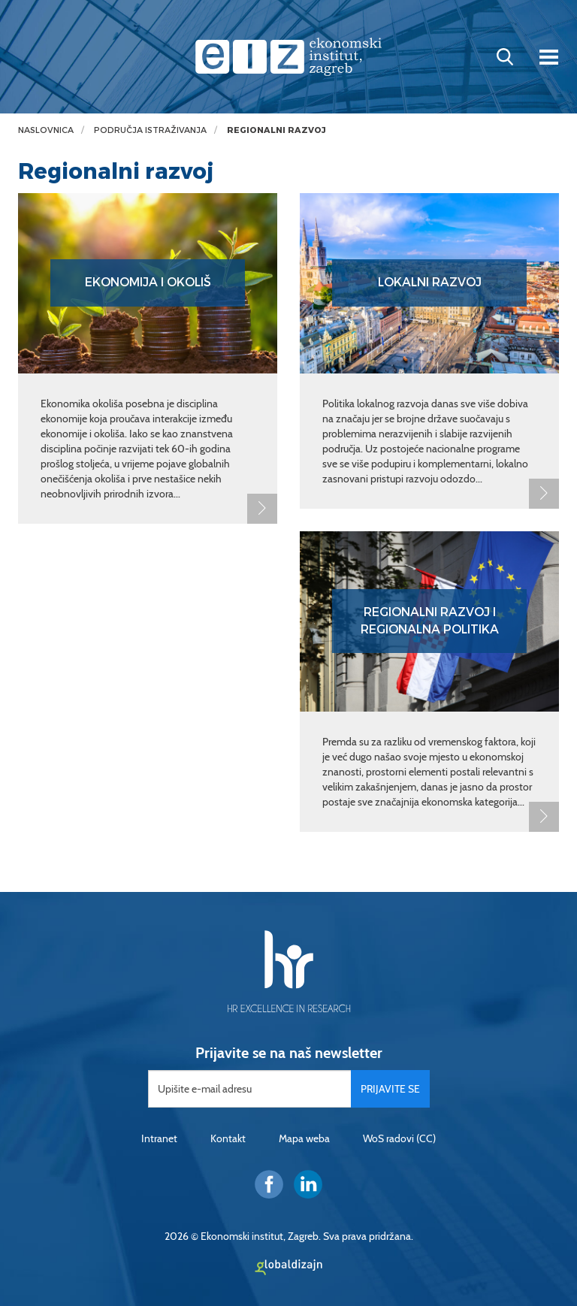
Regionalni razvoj (276, 130)
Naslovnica (46, 130)
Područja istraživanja (150, 130)
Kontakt (228, 1138)
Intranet (159, 1138)
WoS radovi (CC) (399, 1138)
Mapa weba (304, 1138)
